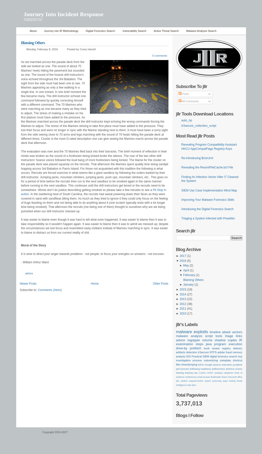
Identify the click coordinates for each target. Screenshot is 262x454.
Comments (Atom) (50, 290)
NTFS (213, 352)
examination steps (189, 344)
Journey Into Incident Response (64, 14)
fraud (229, 352)
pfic (177, 381)
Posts (184, 93)
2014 (183, 294)
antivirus (230, 368)
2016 (183, 261)
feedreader (216, 377)
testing (232, 381)
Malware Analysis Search (201, 30)
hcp (240, 356)
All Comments (189, 101)
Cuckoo (202, 373)
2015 (183, 289)
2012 (183, 304)
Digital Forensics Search (100, 30)
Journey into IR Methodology (61, 30)
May (186, 265)
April (186, 270)
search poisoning (213, 381)
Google (208, 364)
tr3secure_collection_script (198, 125)
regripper (193, 340)
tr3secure (203, 352)
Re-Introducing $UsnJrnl (197, 158)
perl (178, 368)
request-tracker (196, 381)
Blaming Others (33, 43)
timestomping (189, 364)
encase (206, 377)
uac (196, 372)
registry (226, 348)
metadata (225, 360)
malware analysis (189, 336)
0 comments (159, 55)
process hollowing (190, 368)
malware (184, 331)
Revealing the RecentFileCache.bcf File (207, 167)
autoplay (218, 373)
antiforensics (218, 368)
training (189, 372)
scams (238, 368)
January (188, 284)
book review (212, 348)
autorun (217, 364)
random (184, 381)
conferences (191, 377)
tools (219, 336)
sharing (180, 372)
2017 (183, 256)
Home (21, 31)
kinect (224, 377)
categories (228, 373)
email (200, 377)
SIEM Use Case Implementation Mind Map (209, 190)
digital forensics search (223, 356)
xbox (194, 385)
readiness (205, 368)
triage (229, 336)
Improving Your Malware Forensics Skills (207, 200)
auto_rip (186, 120)
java (209, 344)
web (189, 385)
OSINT (210, 373)
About (33, 30)
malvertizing (211, 360)
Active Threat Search (166, 30)
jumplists (237, 364)
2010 (183, 313)
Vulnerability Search (134, 30)
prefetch (195, 348)
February (189, 275)
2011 (183, 308)
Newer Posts (28, 283)
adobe (221, 352)
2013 (183, 299)
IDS (188, 356)
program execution (228, 344)
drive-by (181, 348)
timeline (215, 332)
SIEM (206, 356)
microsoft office (235, 377)
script (209, 336)
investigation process (189, 360)
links (239, 336)
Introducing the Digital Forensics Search (207, 209)
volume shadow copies (219, 340)
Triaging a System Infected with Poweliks (208, 218)
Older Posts (160, 283)
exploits (201, 331)
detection (191, 352)
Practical (197, 356)
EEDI (201, 364)
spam (225, 381)
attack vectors (232, 332)
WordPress (28, 434)
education (227, 364)
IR (240, 340)
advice (29, 273)
